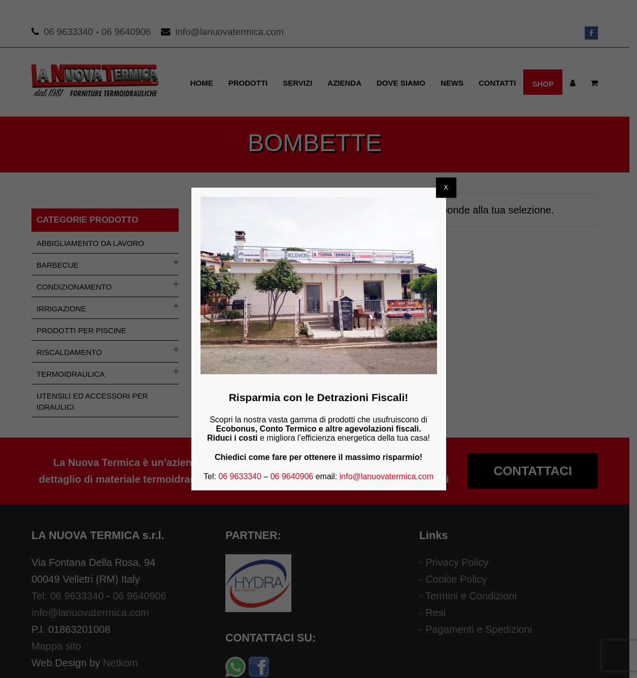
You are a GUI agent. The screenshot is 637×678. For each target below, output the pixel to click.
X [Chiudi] (446, 187)
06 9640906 (292, 476)
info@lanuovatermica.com (386, 476)
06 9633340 (239, 476)
